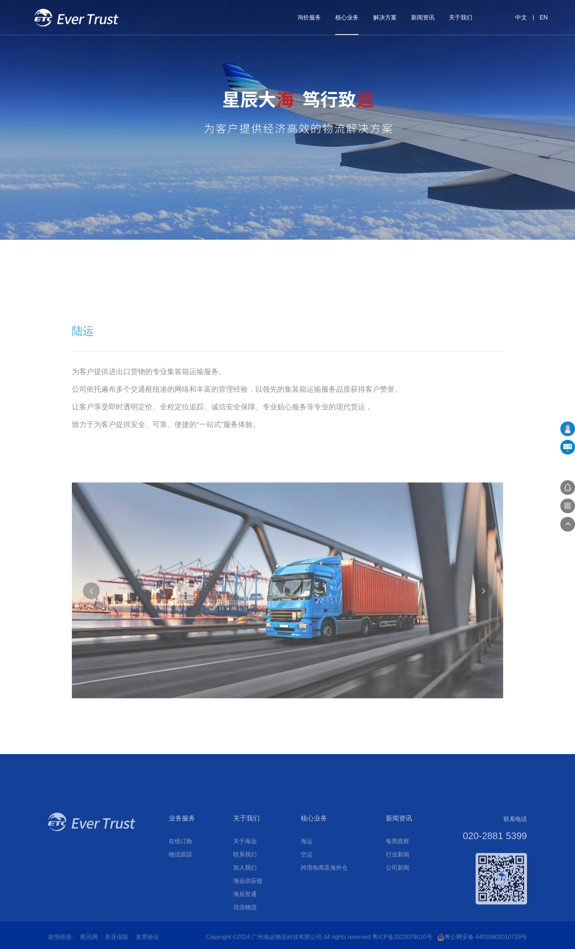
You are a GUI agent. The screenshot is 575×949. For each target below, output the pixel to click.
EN (543, 17)
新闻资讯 (423, 17)
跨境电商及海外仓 (324, 921)
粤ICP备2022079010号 (402, 941)
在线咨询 (567, 487)
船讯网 (89, 941)
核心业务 (347, 17)
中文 (521, 17)
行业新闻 (397, 908)
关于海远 (245, 894)
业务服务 (182, 871)
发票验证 (147, 941)
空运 (306, 908)
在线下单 (567, 428)
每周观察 (397, 894)
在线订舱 (180, 894)
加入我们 (245, 921)
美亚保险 (116, 941)
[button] (483, 704)
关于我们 (460, 17)
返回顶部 (567, 524)
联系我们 (245, 908)
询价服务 (309, 17)
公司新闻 (397, 921)
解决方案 (385, 17)
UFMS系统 (567, 447)
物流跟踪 (180, 908)
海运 (306, 894)
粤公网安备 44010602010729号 (482, 941)
